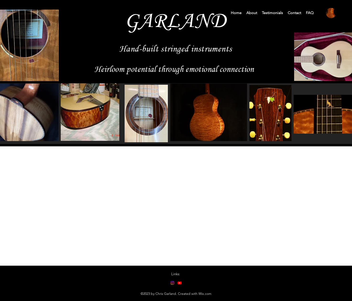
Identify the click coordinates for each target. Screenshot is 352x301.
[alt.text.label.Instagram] (172, 282)
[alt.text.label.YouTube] (179, 282)
